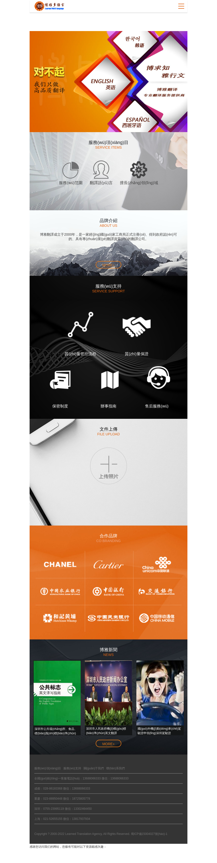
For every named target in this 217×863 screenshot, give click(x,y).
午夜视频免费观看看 (80, 856)
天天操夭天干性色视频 (47, 856)
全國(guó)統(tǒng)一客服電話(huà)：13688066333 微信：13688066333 (81, 778)
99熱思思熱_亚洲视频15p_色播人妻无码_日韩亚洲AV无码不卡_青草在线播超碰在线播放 (97, 852)
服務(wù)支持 (72, 768)
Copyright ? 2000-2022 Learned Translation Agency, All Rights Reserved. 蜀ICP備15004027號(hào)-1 (100, 834)
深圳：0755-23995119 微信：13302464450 (63, 808)
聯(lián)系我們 (115, 768)
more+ (108, 265)
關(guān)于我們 (94, 768)
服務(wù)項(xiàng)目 (47, 768)
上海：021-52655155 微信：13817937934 (62, 819)
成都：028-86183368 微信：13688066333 (62, 788)
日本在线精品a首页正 (152, 856)
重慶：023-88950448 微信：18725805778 (62, 798)
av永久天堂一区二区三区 (116, 856)
